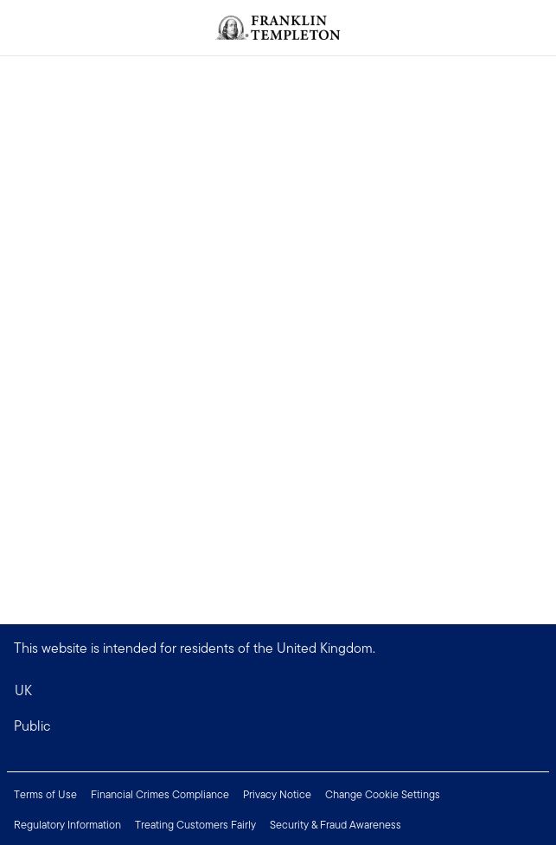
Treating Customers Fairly (195, 824)
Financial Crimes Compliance (160, 794)
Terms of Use (45, 794)
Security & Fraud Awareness (335, 824)
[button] (278, 726)
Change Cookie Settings (382, 794)
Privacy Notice (277, 794)
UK (23, 690)
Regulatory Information (67, 824)
